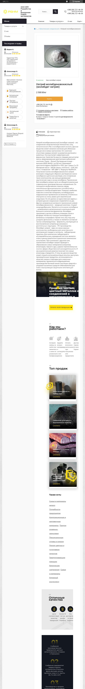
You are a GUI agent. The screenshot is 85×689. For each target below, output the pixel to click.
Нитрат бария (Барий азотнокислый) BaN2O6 (15, 135)
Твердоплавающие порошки (55, 313)
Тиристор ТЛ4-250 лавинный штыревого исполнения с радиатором (12, 61)
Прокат (55, 281)
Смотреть (56, 398)
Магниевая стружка (14, 80)
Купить (49, 99)
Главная (41, 21)
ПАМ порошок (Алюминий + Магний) (12, 83)
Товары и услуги (56, 21)
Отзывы (7, 36)
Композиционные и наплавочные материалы (56, 517)
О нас (70, 21)
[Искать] (55, 11)
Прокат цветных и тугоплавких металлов (56, 543)
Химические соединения (49, 29)
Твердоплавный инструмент (43, 304)
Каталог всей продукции (59, 307)
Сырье (65, 298)
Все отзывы (9, 144)
